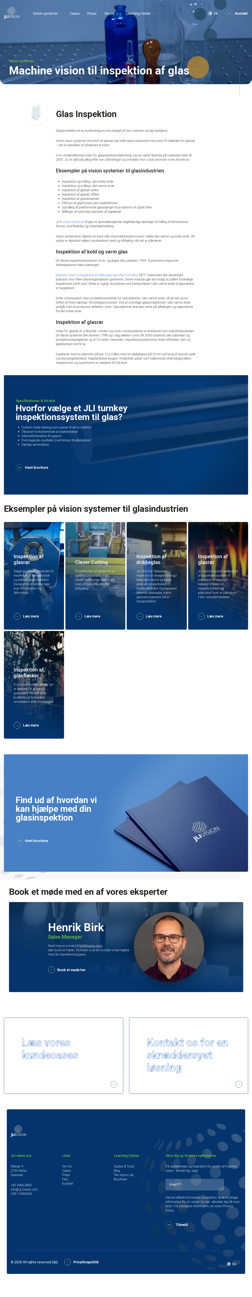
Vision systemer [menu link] (45, 13)
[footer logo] (18, 1152)
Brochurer (120, 1195)
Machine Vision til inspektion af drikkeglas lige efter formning (97, 275)
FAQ (65, 1195)
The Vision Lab (124, 1191)
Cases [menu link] (75, 13)
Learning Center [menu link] (138, 13)
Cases (66, 1187)
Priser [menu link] (92, 13)
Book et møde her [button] (67, 970)
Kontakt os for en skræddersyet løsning (195, 1071)
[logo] (11, 18)
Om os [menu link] (109, 13)
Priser (66, 1191)
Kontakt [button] (237, 13)
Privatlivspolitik (82, 1278)
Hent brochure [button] (32, 468)
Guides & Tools (124, 1182)
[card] (34, 576)
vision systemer (73, 222)
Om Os (67, 1182)
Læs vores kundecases (70, 1071)
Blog (117, 1187)
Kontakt (67, 1200)
